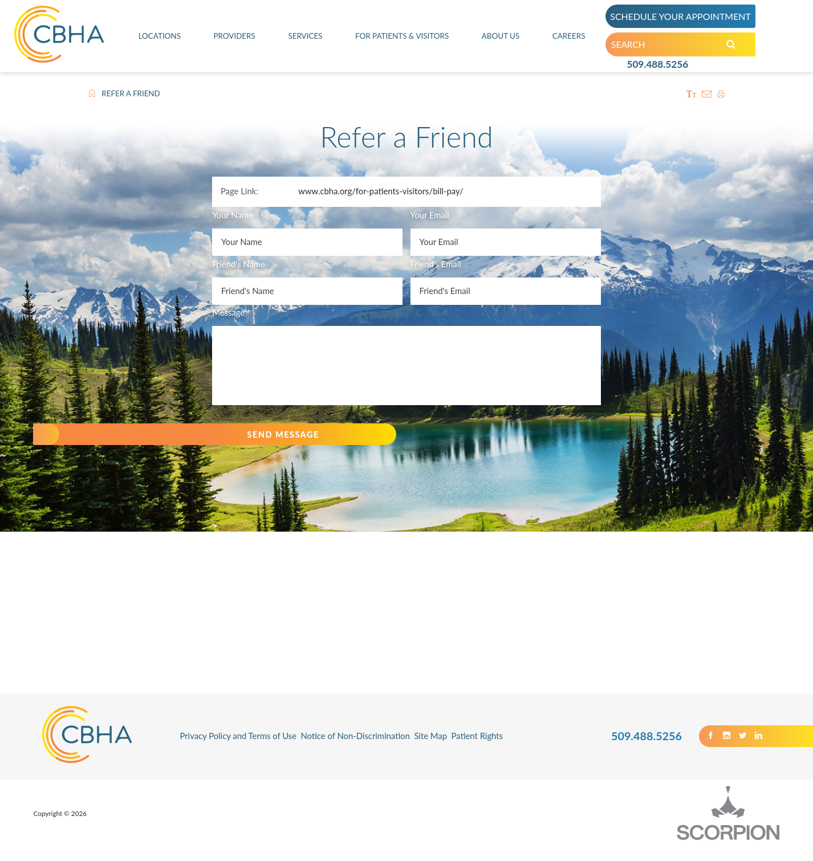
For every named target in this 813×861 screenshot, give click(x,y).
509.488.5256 (658, 69)
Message (228, 312)
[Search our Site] (738, 48)
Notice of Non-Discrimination (355, 750)
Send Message (265, 441)
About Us (502, 39)
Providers (233, 39)
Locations (159, 39)
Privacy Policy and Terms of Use (238, 750)
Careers (569, 39)
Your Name (232, 215)
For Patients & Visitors (401, 39)
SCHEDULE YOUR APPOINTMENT (686, 17)
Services (303, 39)
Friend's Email (435, 264)
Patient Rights (477, 750)
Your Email (429, 215)
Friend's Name (238, 264)
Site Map (430, 750)
